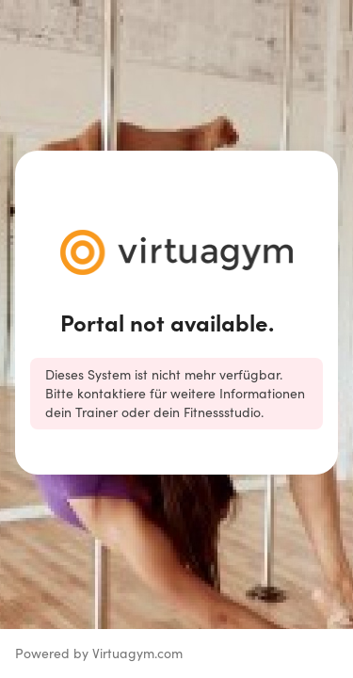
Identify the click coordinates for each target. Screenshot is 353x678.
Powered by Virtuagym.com (99, 653)
